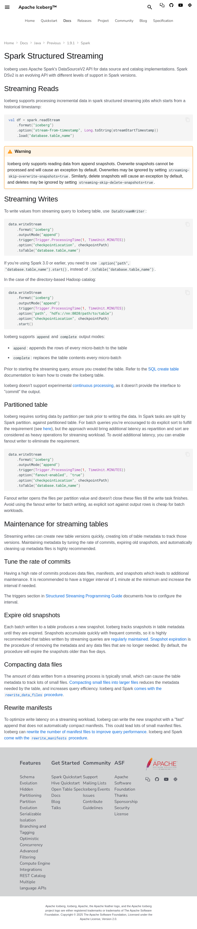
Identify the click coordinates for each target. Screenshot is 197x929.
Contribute (93, 801)
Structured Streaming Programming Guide (84, 596)
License (121, 814)
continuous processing (93, 385)
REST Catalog (32, 876)
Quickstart (49, 21)
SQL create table (163, 369)
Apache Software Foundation (124, 783)
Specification (163, 21)
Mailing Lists (94, 783)
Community (124, 21)
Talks (56, 808)
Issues (89, 795)
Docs (67, 21)
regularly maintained (129, 639)
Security (122, 808)
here (47, 429)
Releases (84, 21)
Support (90, 777)
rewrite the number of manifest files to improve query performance (86, 732)
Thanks (121, 795)
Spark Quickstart (66, 777)
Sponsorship (125, 801)
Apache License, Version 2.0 (98, 919)
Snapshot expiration (168, 639)
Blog (143, 21)
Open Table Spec (67, 789)
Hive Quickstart (65, 783)
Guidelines (93, 808)
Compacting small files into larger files (103, 682)
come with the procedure (45, 738)
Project (103, 21)
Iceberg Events (96, 789)
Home (30, 21)
